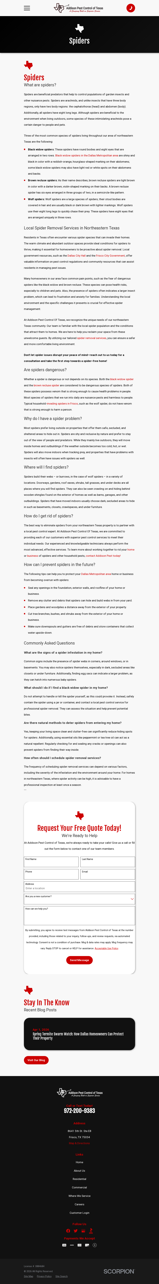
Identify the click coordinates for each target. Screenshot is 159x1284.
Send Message (79, 960)
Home (79, 1162)
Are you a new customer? (38, 896)
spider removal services (91, 338)
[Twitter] (76, 1231)
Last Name (87, 859)
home (130, 549)
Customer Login (79, 1212)
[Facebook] (68, 1231)
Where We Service (79, 1196)
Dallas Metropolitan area (96, 574)
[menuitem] (28, 1276)
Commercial (79, 1187)
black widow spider (122, 379)
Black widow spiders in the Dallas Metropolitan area (86, 155)
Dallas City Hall (77, 255)
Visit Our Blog (36, 1060)
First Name (30, 859)
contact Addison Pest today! (103, 555)
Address (29, 884)
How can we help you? (36, 908)
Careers (79, 1204)
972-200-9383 (79, 1110)
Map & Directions (79, 1143)
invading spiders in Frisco (62, 403)
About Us (79, 1170)
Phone (28, 871)
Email (85, 871)
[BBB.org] (91, 1231)
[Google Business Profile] (83, 1231)
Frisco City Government (110, 255)
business (32, 555)
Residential (79, 1179)
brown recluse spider (46, 385)
